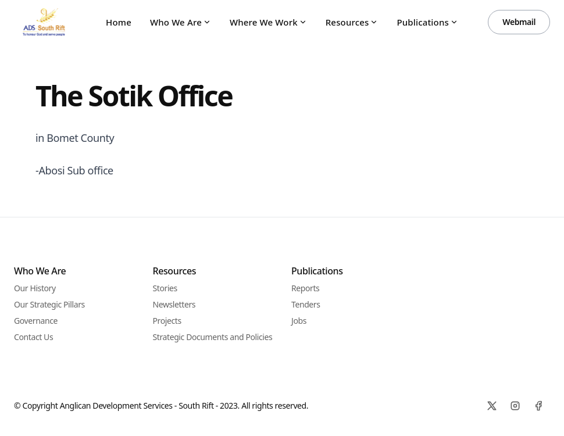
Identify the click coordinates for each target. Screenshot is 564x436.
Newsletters (174, 304)
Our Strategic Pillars (49, 304)
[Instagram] (515, 405)
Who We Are (180, 22)
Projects (167, 320)
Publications (427, 22)
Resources (352, 22)
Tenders (305, 304)
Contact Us (33, 336)
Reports (305, 288)
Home (118, 22)
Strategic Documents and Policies (213, 336)
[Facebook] (538, 405)
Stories (165, 288)
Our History (35, 288)
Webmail (519, 21)
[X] (492, 405)
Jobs (298, 320)
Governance (36, 320)
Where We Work (268, 22)
